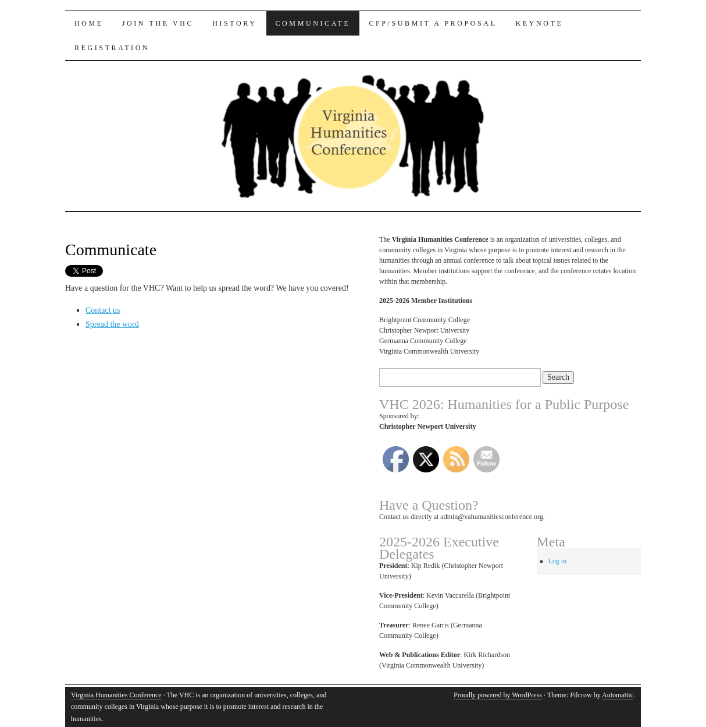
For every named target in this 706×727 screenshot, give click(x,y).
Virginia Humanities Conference (116, 695)
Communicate (313, 23)
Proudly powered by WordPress (498, 695)
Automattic (617, 695)
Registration (111, 48)
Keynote (540, 23)
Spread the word (112, 324)
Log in (557, 561)
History (234, 23)
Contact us (102, 310)
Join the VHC (158, 23)
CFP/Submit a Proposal (433, 23)
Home (89, 23)
